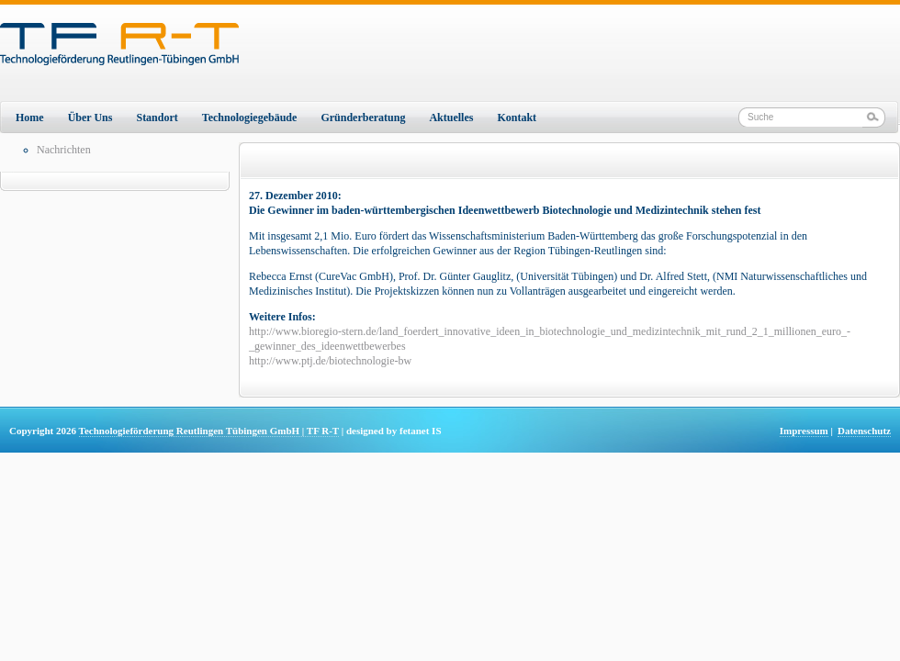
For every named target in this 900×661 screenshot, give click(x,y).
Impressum (804, 430)
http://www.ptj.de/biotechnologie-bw (330, 360)
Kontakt (516, 117)
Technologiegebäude (250, 117)
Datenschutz (864, 430)
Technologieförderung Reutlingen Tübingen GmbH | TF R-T (209, 430)
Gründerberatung (363, 117)
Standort (156, 117)
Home (30, 117)
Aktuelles (451, 117)
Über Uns (90, 117)
